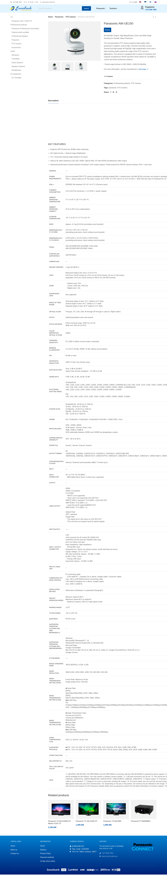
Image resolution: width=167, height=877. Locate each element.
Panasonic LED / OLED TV (22, 23)
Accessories (16, 50)
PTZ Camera (71, 19)
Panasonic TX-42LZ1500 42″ (87, 823)
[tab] (53, 103)
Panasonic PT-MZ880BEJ (140, 823)
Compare (109, 79)
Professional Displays (20, 38)
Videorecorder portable (20, 35)
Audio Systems (17, 65)
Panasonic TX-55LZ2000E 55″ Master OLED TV (59, 825)
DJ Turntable (16, 80)
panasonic (113, 90)
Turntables (16, 61)
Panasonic (59, 19)
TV (12, 20)
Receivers (15, 57)
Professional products (122, 86)
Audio (13, 54)
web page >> (144, 72)
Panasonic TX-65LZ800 (112, 823)
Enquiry (107, 32)
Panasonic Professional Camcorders (25, 31)
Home (50, 19)
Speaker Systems (18, 69)
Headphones (16, 72)
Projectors (15, 42)
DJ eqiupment (16, 76)
